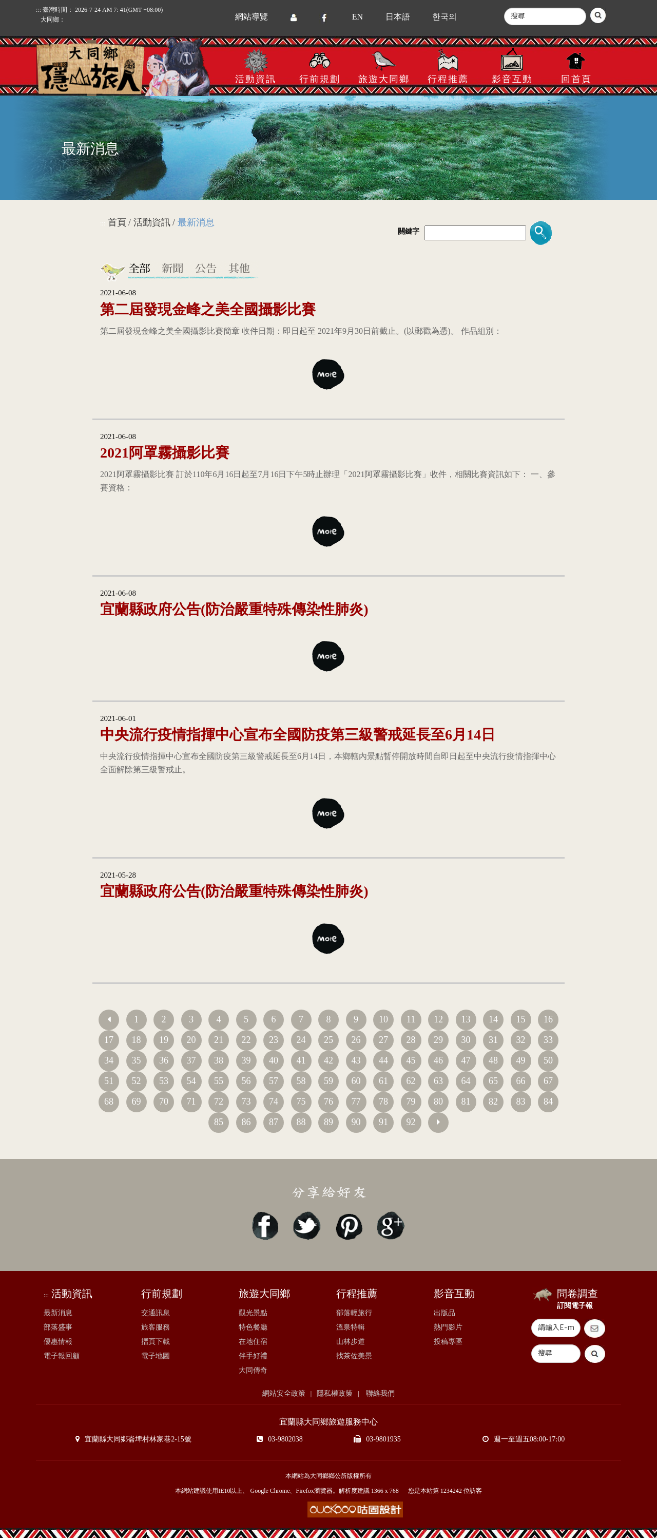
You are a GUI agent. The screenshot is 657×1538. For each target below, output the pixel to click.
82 (493, 1101)
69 (136, 1101)
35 (136, 1060)
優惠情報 (58, 1341)
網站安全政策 (283, 1393)
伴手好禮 (253, 1356)
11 (411, 1019)
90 (356, 1122)
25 (328, 1040)
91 (383, 1122)
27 (383, 1040)
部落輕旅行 (354, 1313)
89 (328, 1122)
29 (438, 1040)
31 (493, 1040)
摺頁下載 (155, 1341)
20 (191, 1040)
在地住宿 (253, 1341)
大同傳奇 (253, 1370)
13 (466, 1019)
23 (273, 1040)
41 (301, 1060)
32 (521, 1040)
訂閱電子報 (575, 1305)
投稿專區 (448, 1341)
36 (163, 1060)
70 (163, 1101)
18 (136, 1040)
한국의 (444, 16)
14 (493, 1019)
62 (411, 1081)
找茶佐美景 (354, 1356)
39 (246, 1060)
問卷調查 (577, 1293)
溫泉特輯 (350, 1327)
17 (108, 1040)
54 (191, 1081)
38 (218, 1060)
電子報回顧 (62, 1356)
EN (357, 16)
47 (466, 1060)
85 (218, 1122)
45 (411, 1060)
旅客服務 (155, 1327)
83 (521, 1101)
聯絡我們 (379, 1393)
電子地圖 (155, 1356)
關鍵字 (408, 231)
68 (108, 1101)
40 (273, 1060)
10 (383, 1019)
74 (273, 1101)
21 (218, 1040)
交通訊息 (155, 1313)
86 (246, 1122)
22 (246, 1040)
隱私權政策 (335, 1393)
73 (246, 1101)
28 (411, 1040)
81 (466, 1101)
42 (328, 1060)
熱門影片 (448, 1327)
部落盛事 (58, 1327)
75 (301, 1101)
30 (466, 1040)
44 (383, 1060)
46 (438, 1060)
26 (356, 1040)
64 (466, 1081)
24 (301, 1040)
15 (521, 1019)
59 (328, 1081)
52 (136, 1081)
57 (273, 1081)
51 (108, 1081)
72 (218, 1101)
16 (548, 1019)
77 (356, 1101)
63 (438, 1081)
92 (411, 1122)
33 (548, 1040)
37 (191, 1060)
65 (493, 1081)
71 (191, 1101)
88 (301, 1122)
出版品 (444, 1313)
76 (328, 1101)
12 (438, 1019)
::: (102, 223)
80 (438, 1101)
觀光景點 (253, 1313)
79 (411, 1101)
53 (163, 1081)
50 (548, 1060)
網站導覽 (251, 16)
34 (108, 1060)
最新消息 (58, 1313)
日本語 (397, 16)
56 (246, 1081)
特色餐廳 (253, 1327)
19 (163, 1040)
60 (356, 1081)
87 (273, 1122)
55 (218, 1081)
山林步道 (350, 1341)
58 (301, 1081)
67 (548, 1081)
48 (493, 1060)
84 (548, 1101)
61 (383, 1081)
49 (521, 1060)
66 (521, 1081)
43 (356, 1060)
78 (383, 1101)
